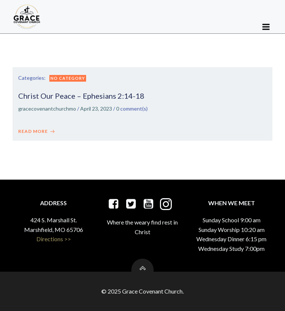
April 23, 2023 (96, 108)
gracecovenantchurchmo (47, 108)
